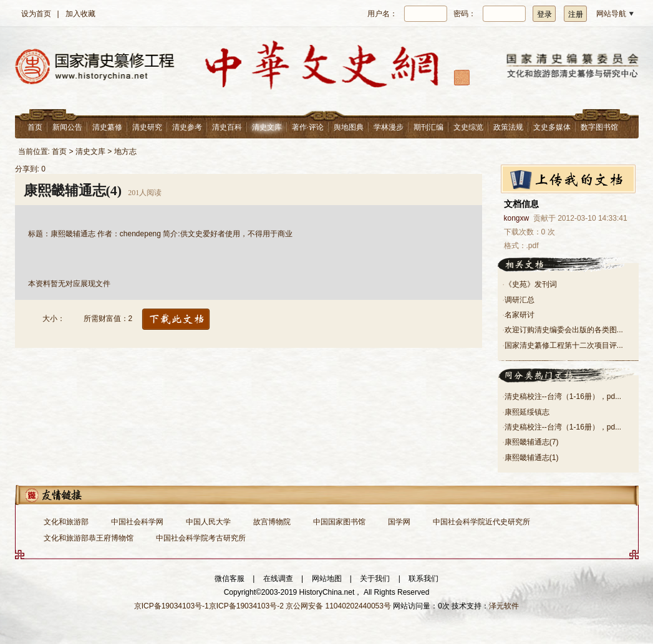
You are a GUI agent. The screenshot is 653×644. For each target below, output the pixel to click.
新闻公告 (67, 127)
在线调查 (278, 578)
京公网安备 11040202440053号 (338, 606)
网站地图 (327, 578)
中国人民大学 (208, 521)
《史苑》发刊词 (531, 284)
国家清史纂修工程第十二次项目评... (564, 345)
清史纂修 (107, 127)
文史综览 (468, 127)
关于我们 (375, 578)
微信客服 (229, 578)
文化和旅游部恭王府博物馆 (88, 538)
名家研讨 (519, 314)
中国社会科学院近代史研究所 (481, 521)
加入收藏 (80, 13)
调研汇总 (519, 300)
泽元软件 (504, 606)
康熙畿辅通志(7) (532, 442)
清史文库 (267, 127)
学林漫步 (389, 127)
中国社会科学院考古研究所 (201, 538)
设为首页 (36, 13)
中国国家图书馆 (339, 521)
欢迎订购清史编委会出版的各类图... (564, 329)
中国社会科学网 (137, 521)
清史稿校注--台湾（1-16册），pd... (563, 396)
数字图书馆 (599, 127)
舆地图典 (349, 127)
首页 (34, 127)
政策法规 (508, 127)
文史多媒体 (552, 127)
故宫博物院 (272, 521)
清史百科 (227, 127)
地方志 (125, 151)
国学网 (399, 521)
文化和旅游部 (66, 521)
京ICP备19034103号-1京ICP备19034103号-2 (209, 606)
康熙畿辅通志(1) (532, 457)
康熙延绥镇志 (527, 412)
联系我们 (423, 578)
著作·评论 (308, 127)
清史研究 (147, 127)
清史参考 (187, 127)
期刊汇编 (428, 127)
